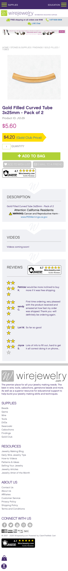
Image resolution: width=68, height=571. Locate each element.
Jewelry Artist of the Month (16, 473)
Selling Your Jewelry (12, 466)
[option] (34, 77)
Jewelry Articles (10, 469)
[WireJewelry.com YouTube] (17, 525)
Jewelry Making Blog (13, 451)
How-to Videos (9, 459)
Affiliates (6, 495)
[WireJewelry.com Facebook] (4, 525)
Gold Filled (51, 47)
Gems (5, 412)
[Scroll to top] (4, 568)
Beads (5, 408)
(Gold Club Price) (29, 137)
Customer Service (11, 498)
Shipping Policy (10, 505)
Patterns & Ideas (10, 462)
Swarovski (7, 426)
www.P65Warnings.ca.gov (34, 217)
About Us (6, 491)
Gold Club (7, 437)
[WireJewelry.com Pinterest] (30, 525)
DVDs (4, 423)
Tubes (5, 49)
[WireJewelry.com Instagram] (23, 525)
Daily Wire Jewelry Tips (14, 455)
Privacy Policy (9, 502)
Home (5, 47)
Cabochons (8, 430)
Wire (4, 415)
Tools (4, 419)
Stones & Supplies (20, 47)
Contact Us (7, 488)
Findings (38, 47)
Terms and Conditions (13, 509)
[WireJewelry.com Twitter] (10, 525)
